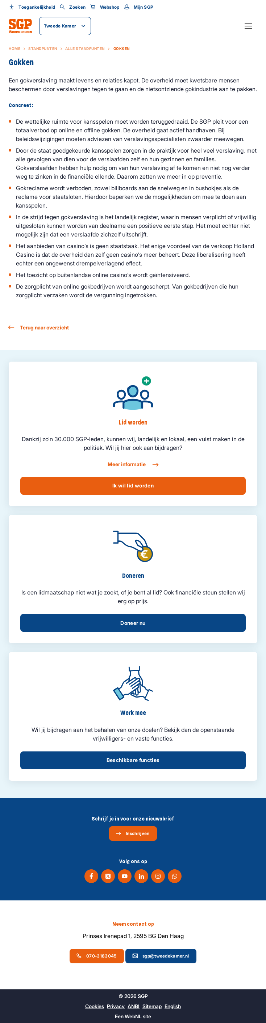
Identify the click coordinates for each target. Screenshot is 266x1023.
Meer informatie (133, 464)
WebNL (133, 1016)
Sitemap (152, 1006)
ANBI (134, 1006)
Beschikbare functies (133, 760)
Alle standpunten (85, 48)
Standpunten (42, 48)
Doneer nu (132, 623)
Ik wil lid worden (133, 485)
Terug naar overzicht (39, 327)
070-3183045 (96, 956)
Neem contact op (133, 924)
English (173, 1006)
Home (14, 48)
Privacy (116, 1006)
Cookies (94, 1006)
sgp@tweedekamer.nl (160, 956)
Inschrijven (132, 833)
